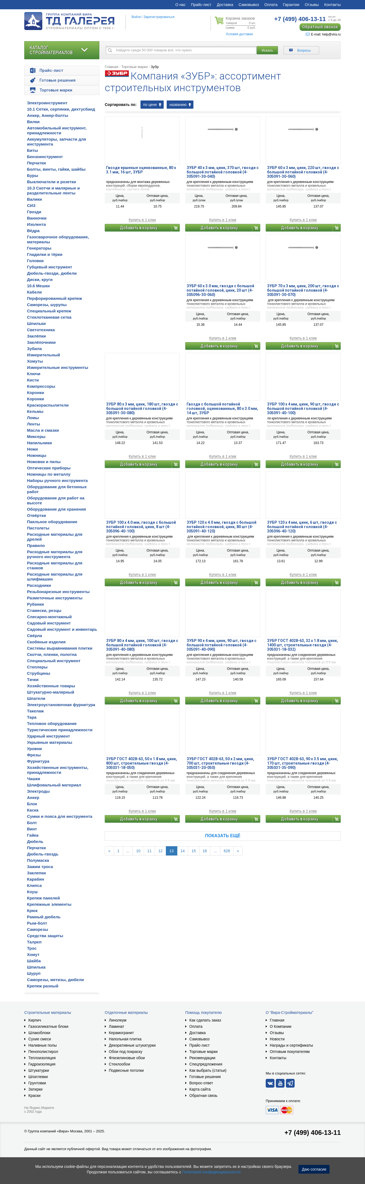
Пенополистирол (43, 1051)
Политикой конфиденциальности (211, 1172)
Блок (32, 803)
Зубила (34, 348)
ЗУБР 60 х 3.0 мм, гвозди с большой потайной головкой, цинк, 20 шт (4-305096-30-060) (220, 290)
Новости (277, 1039)
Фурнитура (38, 761)
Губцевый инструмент (49, 267)
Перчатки (36, 163)
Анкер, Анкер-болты (47, 115)
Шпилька (36, 967)
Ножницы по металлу (48, 474)
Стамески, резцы (44, 610)
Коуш (32, 891)
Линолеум (117, 1020)
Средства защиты (45, 935)
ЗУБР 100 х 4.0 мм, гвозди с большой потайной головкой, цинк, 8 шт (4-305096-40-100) (141, 526)
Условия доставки (239, 34)
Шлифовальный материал (54, 785)
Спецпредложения (205, 1064)
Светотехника (41, 329)
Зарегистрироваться (158, 17)
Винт (32, 829)
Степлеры (37, 667)
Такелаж (35, 711)
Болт (32, 822)
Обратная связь (203, 1095)
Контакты (332, 4)
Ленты (33, 424)
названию (178, 104)
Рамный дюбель (44, 916)
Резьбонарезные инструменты (58, 591)
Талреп (34, 942)
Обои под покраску (125, 1051)
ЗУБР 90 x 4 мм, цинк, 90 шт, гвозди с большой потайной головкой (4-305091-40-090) (221, 645)
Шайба (34, 960)
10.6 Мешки (38, 285)
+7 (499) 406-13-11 (313, 1132)
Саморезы (37, 929)
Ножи (32, 449)
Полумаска (38, 860)
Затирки (35, 1089)
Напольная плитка (125, 1039)
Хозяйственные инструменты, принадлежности (57, 770)
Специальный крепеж (49, 311)
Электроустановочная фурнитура (61, 704)
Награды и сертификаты (291, 1045)
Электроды (38, 791)
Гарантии (291, 4)
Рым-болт (37, 923)
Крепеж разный (42, 986)
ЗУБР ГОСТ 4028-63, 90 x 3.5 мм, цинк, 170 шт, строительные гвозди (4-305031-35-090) (302, 763)
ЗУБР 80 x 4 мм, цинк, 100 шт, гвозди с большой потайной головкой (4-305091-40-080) (142, 645)
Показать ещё (222, 835)
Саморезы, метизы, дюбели (55, 979)
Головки (35, 260)
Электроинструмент (47, 102)
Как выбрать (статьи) (207, 1070)
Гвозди (34, 211)
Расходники (39, 585)
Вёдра (33, 230)
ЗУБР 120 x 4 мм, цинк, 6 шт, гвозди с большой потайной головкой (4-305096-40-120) (302, 526)
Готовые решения (205, 1077)
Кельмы (35, 411)
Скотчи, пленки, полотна (52, 654)
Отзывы (312, 4)
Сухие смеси (39, 1039)
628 (227, 851)
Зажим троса (40, 866)
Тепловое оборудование (52, 723)
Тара (32, 717)
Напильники (39, 442)
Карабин (35, 879)
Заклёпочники (41, 342)
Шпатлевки (38, 1077)
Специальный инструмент (53, 660)
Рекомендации (202, 1058)
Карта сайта (200, 1089)
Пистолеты (38, 528)
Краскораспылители (47, 405)
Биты (32, 150)
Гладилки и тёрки (44, 254)
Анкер (33, 797)
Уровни (34, 748)
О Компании (280, 1026)
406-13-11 (300, 19)
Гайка (32, 835)
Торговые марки (134, 67)
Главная (111, 67)
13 (171, 851)
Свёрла (34, 635)
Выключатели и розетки (51, 181)
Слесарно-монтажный (49, 616)
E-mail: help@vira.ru (323, 34)
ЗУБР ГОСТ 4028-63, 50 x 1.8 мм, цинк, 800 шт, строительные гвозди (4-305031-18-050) (141, 763)
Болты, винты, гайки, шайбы (56, 169)
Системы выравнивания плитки (59, 648)
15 (194, 851)
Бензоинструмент (45, 156)
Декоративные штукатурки (132, 1045)
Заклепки (36, 873)
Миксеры (36, 436)
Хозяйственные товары (51, 685)
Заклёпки (36, 336)
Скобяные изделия (46, 642)
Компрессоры (41, 386)
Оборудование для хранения (56, 509)
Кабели (34, 292)
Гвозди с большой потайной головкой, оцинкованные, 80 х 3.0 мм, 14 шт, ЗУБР (222, 408)
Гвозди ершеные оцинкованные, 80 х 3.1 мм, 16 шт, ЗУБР (141, 169)
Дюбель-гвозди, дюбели (52, 273)
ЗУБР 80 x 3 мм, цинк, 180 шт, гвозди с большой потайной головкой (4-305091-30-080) (142, 408)
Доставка (225, 4)
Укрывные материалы (49, 742)
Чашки (33, 778)
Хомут (33, 954)
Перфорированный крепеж (54, 298)
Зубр (154, 67)
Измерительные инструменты (57, 367)
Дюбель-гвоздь (42, 854)
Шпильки (36, 323)
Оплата (270, 4)
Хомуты (35, 361)
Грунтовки (37, 1083)
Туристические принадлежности (59, 729)
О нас (180, 4)
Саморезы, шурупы (47, 304)
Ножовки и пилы (44, 461)
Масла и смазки (43, 430)
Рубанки (35, 604)
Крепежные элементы (49, 904)
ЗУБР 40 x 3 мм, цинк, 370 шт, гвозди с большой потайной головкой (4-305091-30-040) (223, 172)
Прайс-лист (201, 4)
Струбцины (38, 673)
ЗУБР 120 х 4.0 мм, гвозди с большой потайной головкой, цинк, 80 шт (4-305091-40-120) (221, 526)
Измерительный (43, 355)
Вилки (33, 121)
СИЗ (31, 205)
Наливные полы (42, 1045)
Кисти (33, 380)
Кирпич (34, 1020)
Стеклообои (119, 1064)
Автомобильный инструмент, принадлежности (57, 130)
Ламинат (116, 1026)
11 (149, 851)
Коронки (35, 392)
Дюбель (35, 841)
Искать (267, 50)
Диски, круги (40, 279)
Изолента (36, 224)
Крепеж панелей (43, 898)
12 (160, 851)
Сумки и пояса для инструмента (59, 816)
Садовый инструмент (49, 623)
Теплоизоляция (42, 1058)
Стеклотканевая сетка (49, 317)
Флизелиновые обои (127, 1058)
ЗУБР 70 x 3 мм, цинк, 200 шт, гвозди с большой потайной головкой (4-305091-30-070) (303, 290)
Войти (136, 17)
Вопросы (304, 50)
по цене (150, 104)
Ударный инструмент (48, 736)
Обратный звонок (320, 26)
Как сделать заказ (205, 1020)
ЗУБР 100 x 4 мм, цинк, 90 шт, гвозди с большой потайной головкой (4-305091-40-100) (303, 408)
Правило (36, 545)
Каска (32, 810)
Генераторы (39, 248)
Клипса (34, 885)
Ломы (33, 417)
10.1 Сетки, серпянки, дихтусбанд (61, 109)
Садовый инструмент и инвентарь (62, 629)
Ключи (33, 373)
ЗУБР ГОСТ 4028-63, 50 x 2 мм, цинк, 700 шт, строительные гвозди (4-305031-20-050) (220, 763)
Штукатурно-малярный (50, 692)
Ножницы (36, 455)
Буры (32, 175)
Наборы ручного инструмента (57, 480)
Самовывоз (249, 4)
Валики (34, 199)
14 (183, 851)
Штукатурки (38, 1070)
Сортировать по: (121, 104)
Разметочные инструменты (54, 598)
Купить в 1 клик (142, 220)
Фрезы (34, 755)
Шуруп (34, 973)
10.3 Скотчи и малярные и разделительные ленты (53, 190)
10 (138, 851)
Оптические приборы (49, 468)
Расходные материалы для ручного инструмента (54, 554)
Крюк (32, 910)
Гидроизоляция (41, 1064)
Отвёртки (36, 515)
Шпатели (36, 698)
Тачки (32, 679)
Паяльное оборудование (52, 521)
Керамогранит (121, 1033)
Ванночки (37, 218)
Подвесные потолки (126, 1070)
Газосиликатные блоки (48, 1026)
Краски (34, 1095)
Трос (32, 948)
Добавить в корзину (138, 228)
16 (205, 851)
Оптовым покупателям (290, 1051)
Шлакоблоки (39, 1033)
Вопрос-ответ (201, 1083)
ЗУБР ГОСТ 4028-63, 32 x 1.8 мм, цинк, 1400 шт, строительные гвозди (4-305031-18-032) (302, 645)
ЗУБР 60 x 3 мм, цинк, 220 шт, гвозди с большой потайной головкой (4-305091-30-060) (303, 172)
